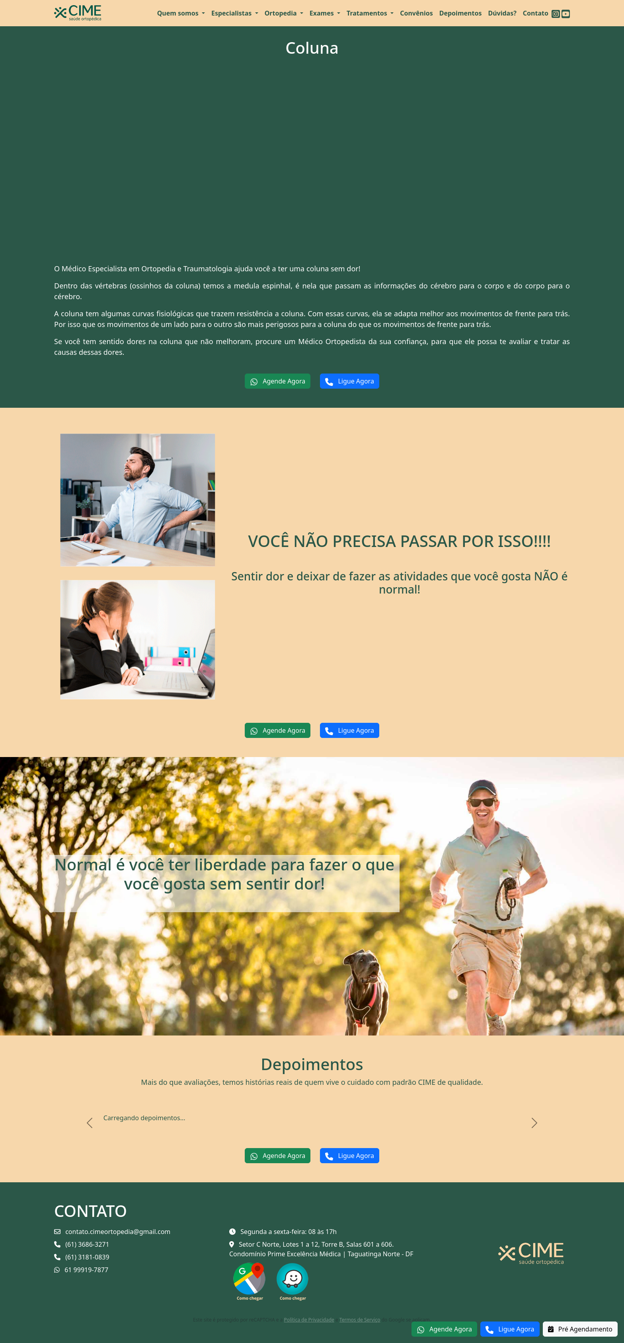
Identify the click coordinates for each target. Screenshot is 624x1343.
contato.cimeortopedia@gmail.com (112, 1231)
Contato (535, 13)
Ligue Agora (510, 1329)
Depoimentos (460, 13)
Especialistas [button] (232, 13)
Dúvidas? (502, 13)
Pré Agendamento (580, 1329)
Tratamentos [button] (368, 13)
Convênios (416, 13)
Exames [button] (322, 13)
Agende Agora (444, 1329)
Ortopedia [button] (281, 13)
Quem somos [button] (178, 13)
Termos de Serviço (359, 1319)
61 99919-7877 (81, 1269)
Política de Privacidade (309, 1319)
